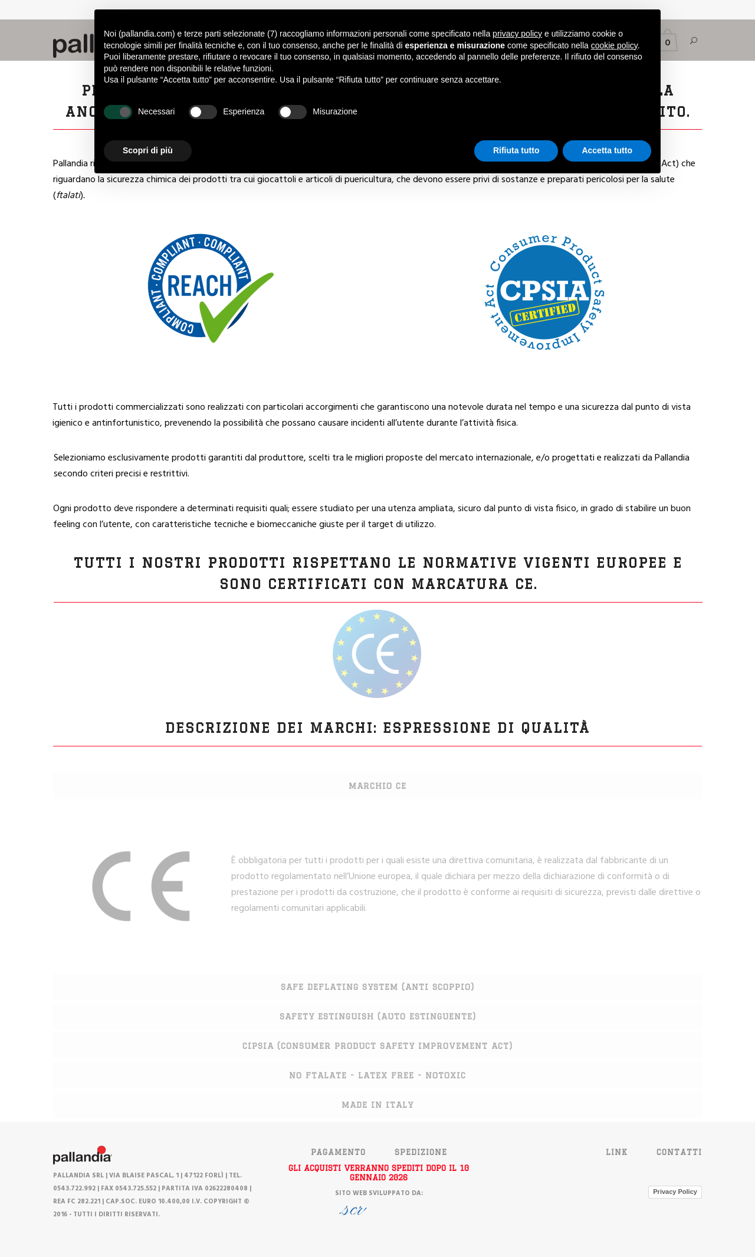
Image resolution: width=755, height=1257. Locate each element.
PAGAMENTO (338, 1152)
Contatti (679, 1152)
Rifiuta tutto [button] (516, 150)
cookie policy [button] (614, 45)
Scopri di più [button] (148, 150)
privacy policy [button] (517, 33)
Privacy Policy (675, 1191)
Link (617, 1152)
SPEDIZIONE (421, 1152)
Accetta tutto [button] (607, 150)
